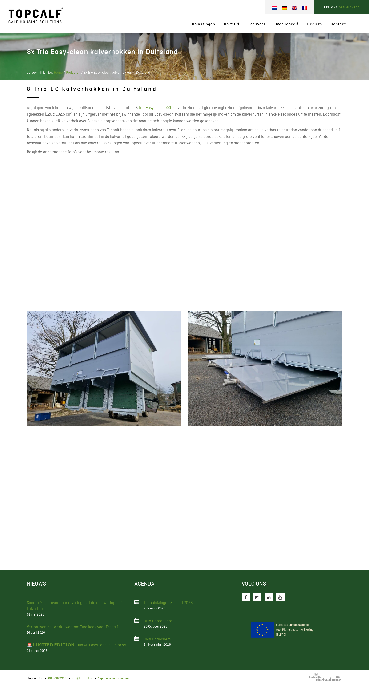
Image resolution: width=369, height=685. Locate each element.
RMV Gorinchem (157, 639)
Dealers (314, 24)
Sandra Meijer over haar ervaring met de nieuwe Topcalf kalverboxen (74, 605)
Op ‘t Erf (232, 24)
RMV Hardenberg (158, 621)
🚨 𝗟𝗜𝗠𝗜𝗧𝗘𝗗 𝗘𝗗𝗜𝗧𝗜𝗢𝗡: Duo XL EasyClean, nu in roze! (76, 645)
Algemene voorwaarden (113, 678)
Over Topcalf (286, 24)
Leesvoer (257, 24)
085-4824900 (349, 7)
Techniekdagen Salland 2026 (168, 602)
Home (58, 72)
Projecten (73, 72)
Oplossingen (203, 24)
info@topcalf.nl (82, 678)
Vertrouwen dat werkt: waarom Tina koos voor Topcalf (72, 626)
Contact (338, 24)
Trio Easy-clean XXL (155, 107)
